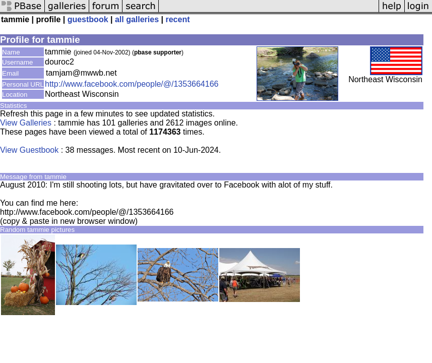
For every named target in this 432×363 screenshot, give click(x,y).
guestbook (88, 19)
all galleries (137, 19)
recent (177, 19)
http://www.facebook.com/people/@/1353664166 (131, 84)
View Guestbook (29, 150)
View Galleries (25, 122)
